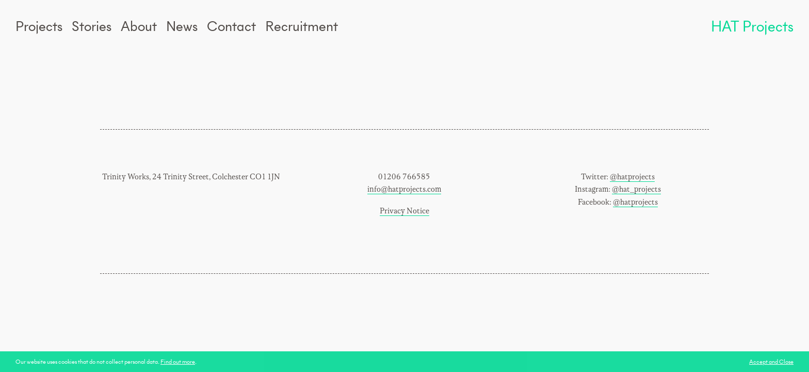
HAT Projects (752, 26)
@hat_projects (636, 189)
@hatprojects (632, 177)
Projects (38, 26)
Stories (91, 26)
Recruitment (301, 26)
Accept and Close (771, 361)
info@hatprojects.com (404, 189)
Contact (231, 26)
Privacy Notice (404, 211)
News (182, 26)
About (139, 26)
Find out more (177, 361)
